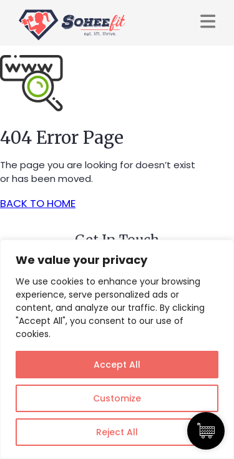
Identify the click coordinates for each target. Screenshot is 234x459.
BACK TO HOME (38, 203)
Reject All (117, 432)
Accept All (117, 364)
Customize (117, 398)
